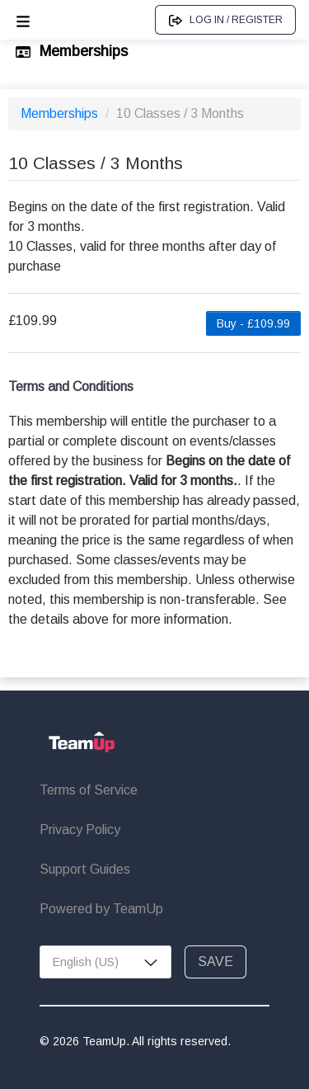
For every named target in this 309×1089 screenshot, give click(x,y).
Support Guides (85, 869)
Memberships (61, 113)
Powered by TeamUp (101, 909)
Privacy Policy (80, 830)
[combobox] (105, 961)
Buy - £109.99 (253, 323)
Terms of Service (89, 790)
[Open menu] (23, 19)
